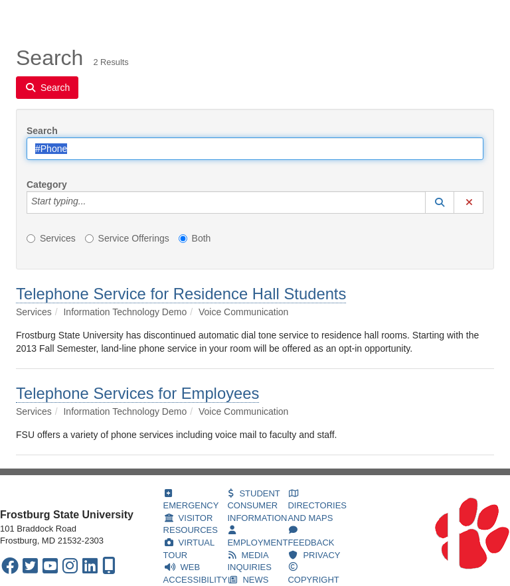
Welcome (35, 16)
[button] (439, 202)
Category (47, 184)
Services (93, 16)
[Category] (93, 202)
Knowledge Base (168, 16)
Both (195, 238)
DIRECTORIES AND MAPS (317, 506)
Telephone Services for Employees (137, 393)
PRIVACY (314, 555)
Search (42, 130)
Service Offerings (127, 238)
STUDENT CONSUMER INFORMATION (257, 505)
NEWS (248, 580)
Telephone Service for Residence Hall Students (181, 294)
